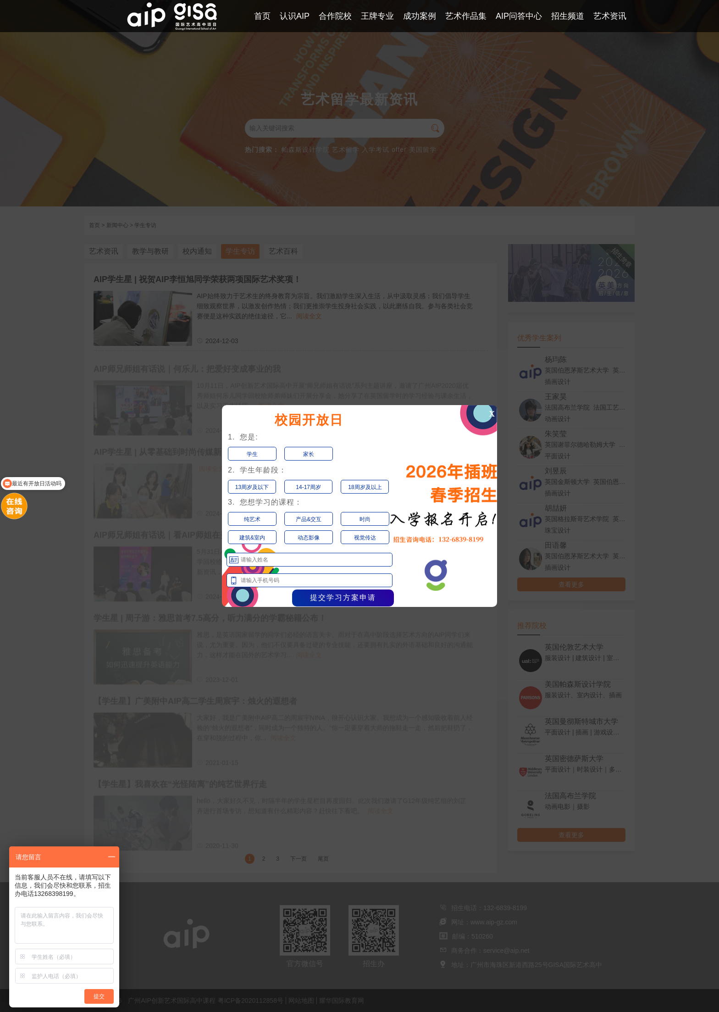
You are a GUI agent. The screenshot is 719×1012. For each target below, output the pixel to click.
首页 (262, 16)
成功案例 (419, 16)
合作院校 (335, 16)
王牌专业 (377, 16)
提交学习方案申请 (343, 597)
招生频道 (567, 16)
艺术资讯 (609, 16)
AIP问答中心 (519, 16)
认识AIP (295, 16)
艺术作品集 (466, 16)
